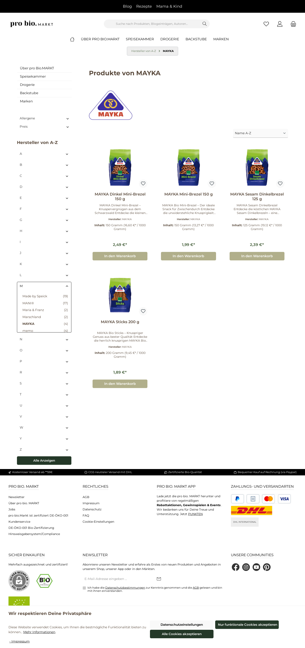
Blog (127, 6)
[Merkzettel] (266, 24)
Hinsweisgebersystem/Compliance (34, 534)
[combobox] (152, 24)
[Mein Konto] (280, 24)
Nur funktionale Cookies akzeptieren (247, 625)
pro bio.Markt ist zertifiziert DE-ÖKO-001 (38, 515)
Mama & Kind (169, 6)
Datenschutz (92, 509)
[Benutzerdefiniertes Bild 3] (276, 499)
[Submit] (158, 579)
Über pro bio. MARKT (23, 503)
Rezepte (144, 6)
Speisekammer (33, 76)
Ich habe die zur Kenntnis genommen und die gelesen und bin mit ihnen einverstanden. (154, 589)
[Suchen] (205, 24)
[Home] (75, 39)
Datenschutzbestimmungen (125, 587)
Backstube (29, 93)
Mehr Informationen (39, 632)
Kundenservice (19, 522)
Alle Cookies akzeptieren (182, 634)
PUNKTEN (195, 514)
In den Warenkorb (120, 256)
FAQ (86, 515)
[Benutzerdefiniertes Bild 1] (237, 499)
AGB (86, 497)
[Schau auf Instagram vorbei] (246, 567)
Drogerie (27, 85)
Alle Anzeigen (44, 460)
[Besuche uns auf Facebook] (235, 567)
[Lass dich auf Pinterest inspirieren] (267, 567)
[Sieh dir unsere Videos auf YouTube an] (256, 567)
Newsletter (16, 497)
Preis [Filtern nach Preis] (44, 126)
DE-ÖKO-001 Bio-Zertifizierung (31, 528)
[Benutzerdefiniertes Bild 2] (253, 499)
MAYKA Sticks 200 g (120, 322)
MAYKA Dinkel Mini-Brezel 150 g (120, 196)
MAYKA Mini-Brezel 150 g (188, 194)
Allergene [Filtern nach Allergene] (44, 118)
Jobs (11, 509)
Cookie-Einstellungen (98, 522)
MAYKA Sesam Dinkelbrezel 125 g (257, 196)
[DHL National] (251, 510)
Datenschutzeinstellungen (182, 625)
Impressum (91, 503)
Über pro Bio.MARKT (37, 68)
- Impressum (19, 641)
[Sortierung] (260, 133)
